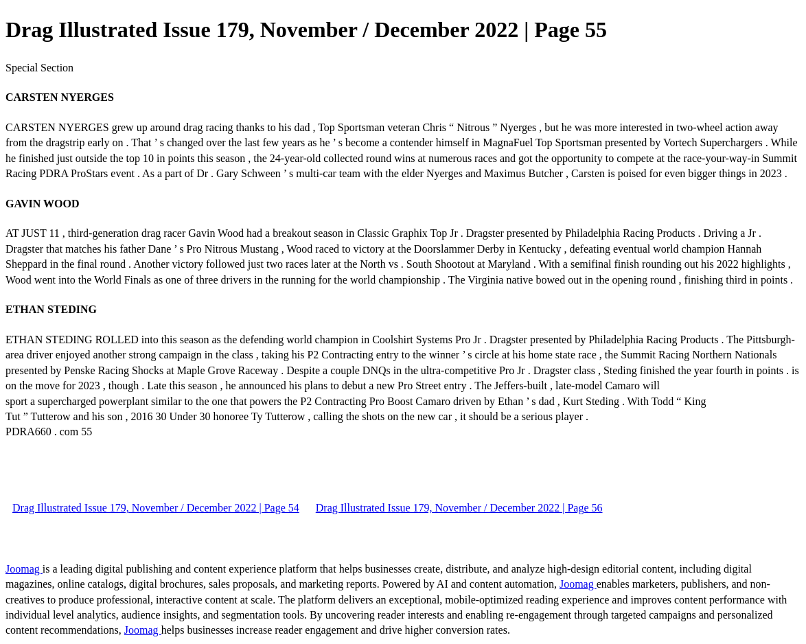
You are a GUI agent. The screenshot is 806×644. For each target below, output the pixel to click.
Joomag (24, 569)
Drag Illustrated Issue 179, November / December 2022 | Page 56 (459, 508)
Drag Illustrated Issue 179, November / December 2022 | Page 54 (155, 508)
